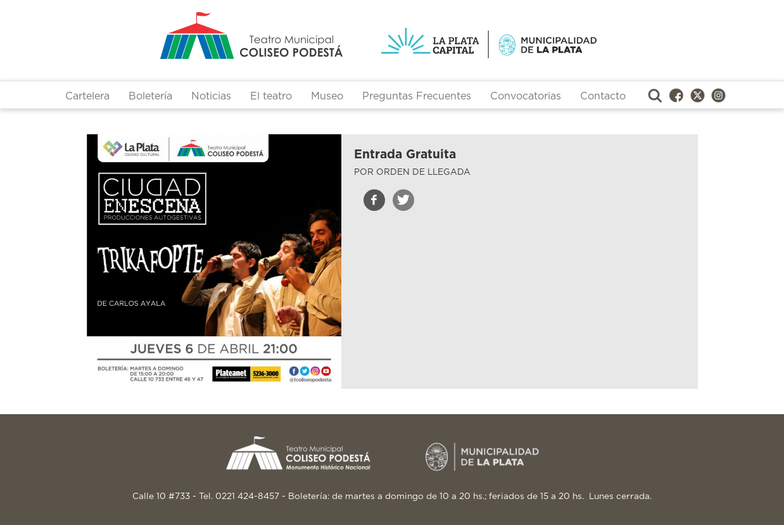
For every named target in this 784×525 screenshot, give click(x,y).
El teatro (271, 96)
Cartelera (87, 96)
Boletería (150, 96)
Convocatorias (525, 96)
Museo (327, 96)
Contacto (603, 96)
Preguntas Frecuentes (416, 96)
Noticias (211, 96)
